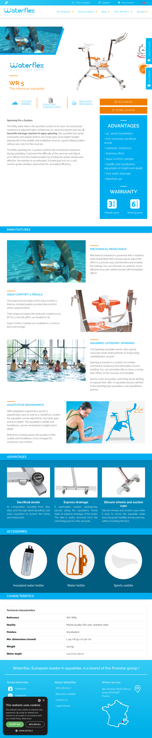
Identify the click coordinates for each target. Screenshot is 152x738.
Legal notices (63, 705)
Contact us (62, 700)
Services (142, 11)
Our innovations (87, 11)
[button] (145, 2)
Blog (106, 11)
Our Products (65, 11)
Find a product (81, 2)
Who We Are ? (123, 11)
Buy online (123, 102)
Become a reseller (66, 694)
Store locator (126, 2)
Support (104, 2)
